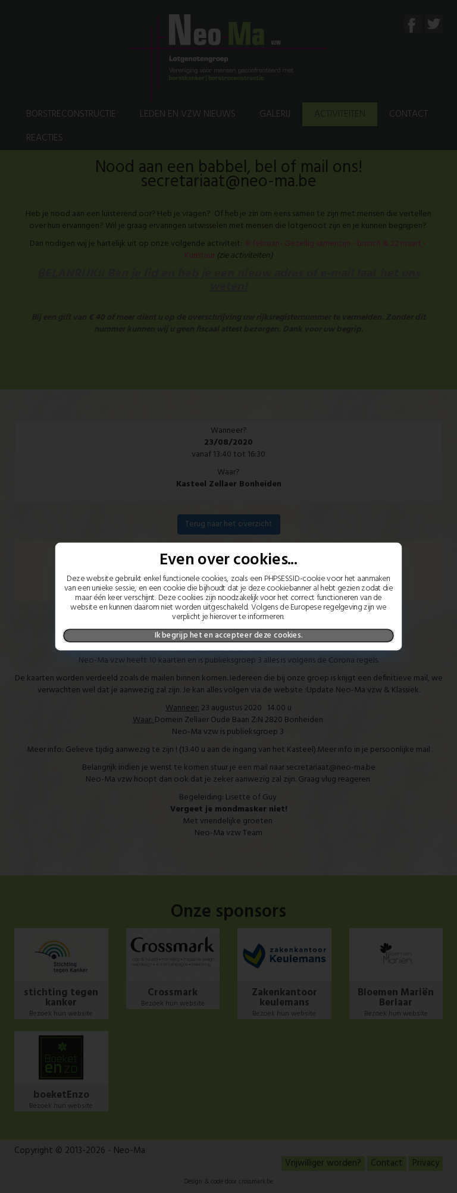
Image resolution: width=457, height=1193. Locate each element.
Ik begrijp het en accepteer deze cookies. (229, 635)
